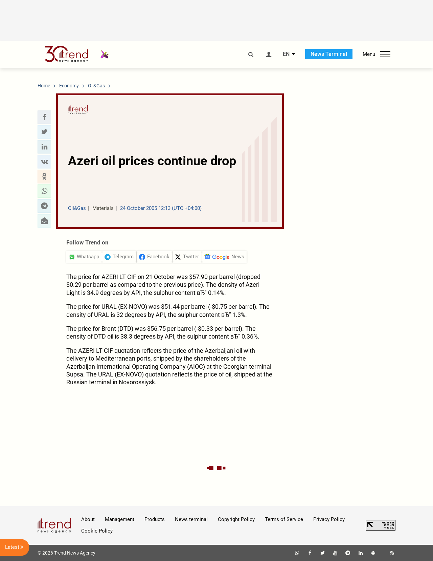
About (88, 519)
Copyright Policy (236, 519)
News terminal (191, 519)
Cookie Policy (97, 531)
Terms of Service (284, 519)
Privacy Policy (329, 519)
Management (119, 519)
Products (154, 519)
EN (286, 54)
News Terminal (329, 54)
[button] (44, 117)
